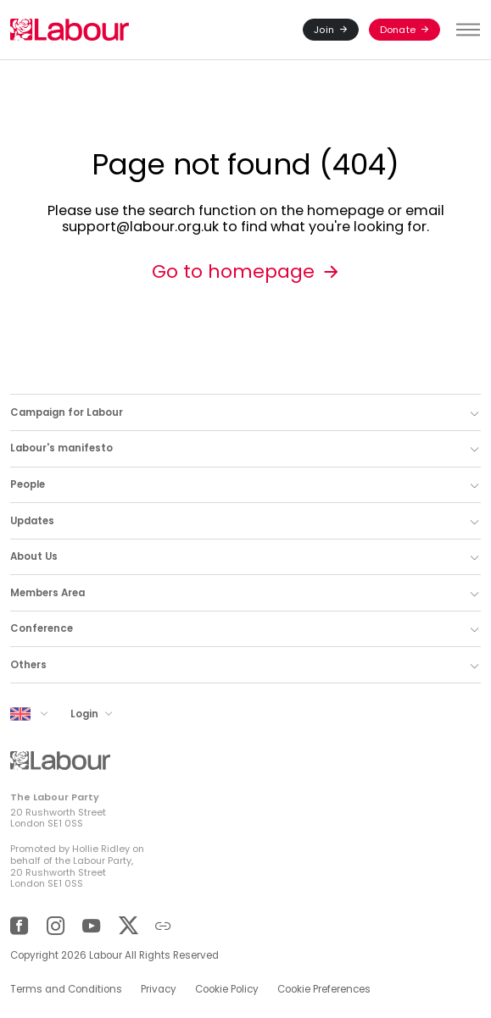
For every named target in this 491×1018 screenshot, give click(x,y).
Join (324, 29)
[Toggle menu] (465, 29)
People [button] (27, 484)
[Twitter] (128, 926)
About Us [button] (34, 556)
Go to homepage (233, 271)
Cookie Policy (227, 989)
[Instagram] (55, 926)
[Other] (163, 926)
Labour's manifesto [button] (61, 448)
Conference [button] (41, 628)
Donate (398, 29)
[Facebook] (19, 926)
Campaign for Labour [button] (66, 412)
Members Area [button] (47, 593)
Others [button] (28, 665)
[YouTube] (91, 926)
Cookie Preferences (324, 989)
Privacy (158, 989)
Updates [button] (32, 521)
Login (85, 714)
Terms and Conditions (66, 989)
